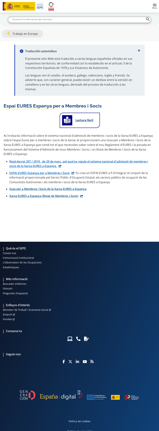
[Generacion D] (79, 395)
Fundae (7, 319)
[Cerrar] (138, 50)
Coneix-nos (9, 253)
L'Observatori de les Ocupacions (22, 262)
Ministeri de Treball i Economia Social (25, 309)
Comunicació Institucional (18, 257)
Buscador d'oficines (14, 283)
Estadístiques (11, 267)
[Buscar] (79, 19)
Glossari (8, 288)
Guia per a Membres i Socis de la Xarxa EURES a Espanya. (48, 189)
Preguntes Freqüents (15, 293)
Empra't (7, 314)
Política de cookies (80, 421)
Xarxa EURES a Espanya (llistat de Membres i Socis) (43, 196)
